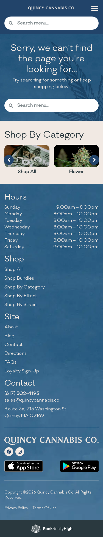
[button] (95, 8)
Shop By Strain (20, 305)
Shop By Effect (20, 296)
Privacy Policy (16, 508)
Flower (76, 172)
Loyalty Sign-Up (21, 371)
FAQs (10, 362)
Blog (9, 336)
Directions (15, 353)
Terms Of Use (44, 508)
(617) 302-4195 (21, 394)
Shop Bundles (19, 278)
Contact (13, 345)
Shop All (27, 172)
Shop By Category (24, 287)
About (11, 327)
